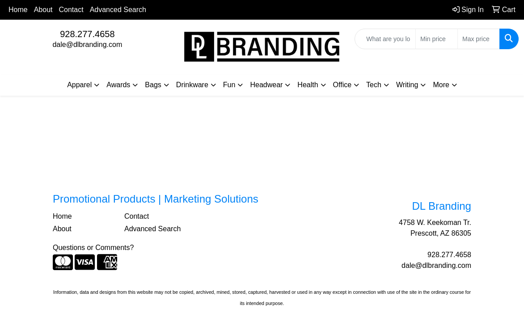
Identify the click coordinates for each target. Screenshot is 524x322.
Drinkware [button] (192, 85)
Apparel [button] (79, 85)
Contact (71, 9)
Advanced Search (118, 9)
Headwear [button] (266, 85)
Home (18, 9)
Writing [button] (407, 85)
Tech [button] (373, 85)
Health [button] (307, 85)
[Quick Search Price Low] (436, 39)
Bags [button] (153, 85)
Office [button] (342, 85)
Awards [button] (118, 85)
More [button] (441, 85)
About (43, 9)
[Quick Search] (385, 39)
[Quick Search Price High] (478, 39)
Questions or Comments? (93, 247)
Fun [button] (229, 85)
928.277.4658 (87, 34)
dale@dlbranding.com (87, 44)
